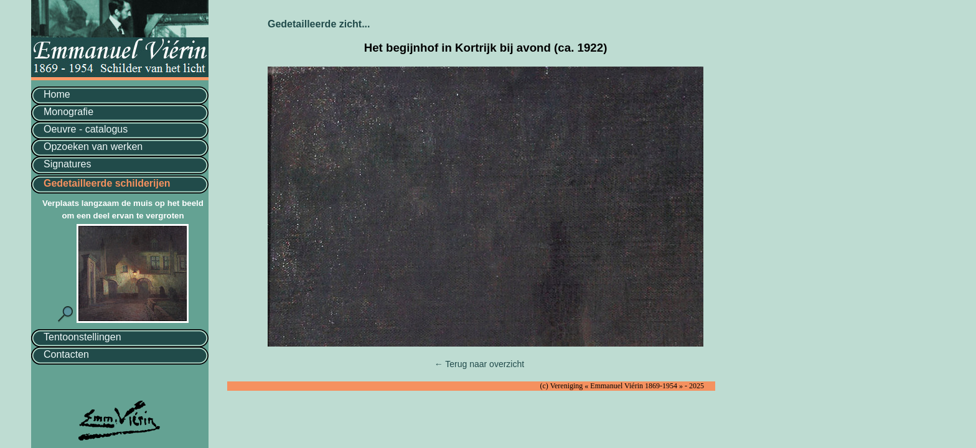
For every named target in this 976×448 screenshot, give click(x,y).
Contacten (66, 354)
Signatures (68, 164)
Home (57, 94)
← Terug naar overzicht (479, 364)
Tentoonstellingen (82, 337)
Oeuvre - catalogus (86, 129)
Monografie (68, 111)
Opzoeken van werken (93, 146)
